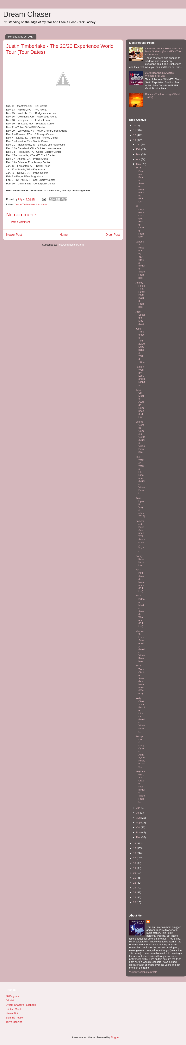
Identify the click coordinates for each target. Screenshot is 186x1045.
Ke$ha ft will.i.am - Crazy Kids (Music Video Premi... (140, 786)
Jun (138, 807)
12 (135, 135)
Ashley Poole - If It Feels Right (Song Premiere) (140, 294)
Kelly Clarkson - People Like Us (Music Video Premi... (140, 715)
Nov (138, 832)
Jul (138, 812)
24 (135, 892)
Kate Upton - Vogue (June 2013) (140, 507)
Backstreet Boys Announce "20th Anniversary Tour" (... (140, 536)
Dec (138, 837)
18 (135, 863)
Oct (138, 827)
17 (135, 858)
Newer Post (14, 234)
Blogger (115, 1037)
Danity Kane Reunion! (139, 561)
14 (135, 843)
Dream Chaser (27, 14)
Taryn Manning (14, 1021)
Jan (138, 144)
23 (135, 887)
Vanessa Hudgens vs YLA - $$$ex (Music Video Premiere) (140, 259)
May (139, 164)
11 (135, 130)
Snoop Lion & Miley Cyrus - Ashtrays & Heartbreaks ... (140, 751)
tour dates (41, 204)
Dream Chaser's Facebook (21, 1004)
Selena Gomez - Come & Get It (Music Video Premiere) (140, 436)
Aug (138, 817)
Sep (138, 822)
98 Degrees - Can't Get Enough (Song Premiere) (139, 221)
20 (135, 872)
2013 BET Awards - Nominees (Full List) (139, 581)
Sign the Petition (15, 1017)
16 (135, 853)
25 (135, 897)
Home (64, 234)
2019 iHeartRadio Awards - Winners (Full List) (160, 74)
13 (135, 140)
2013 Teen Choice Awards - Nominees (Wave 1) (140, 680)
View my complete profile (143, 971)
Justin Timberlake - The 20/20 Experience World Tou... (140, 345)
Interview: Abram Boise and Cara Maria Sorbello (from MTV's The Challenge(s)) (163, 51)
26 (135, 902)
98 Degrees (12, 996)
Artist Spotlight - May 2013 (140, 317)
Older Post (112, 234)
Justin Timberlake (25, 204)
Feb (138, 149)
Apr (138, 159)
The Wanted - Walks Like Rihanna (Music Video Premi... (140, 475)
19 (135, 868)
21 (135, 877)
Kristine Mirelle (14, 1009)
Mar (138, 154)
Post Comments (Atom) (71, 244)
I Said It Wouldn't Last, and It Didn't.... (140, 375)
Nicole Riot (12, 1013)
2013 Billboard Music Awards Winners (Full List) (140, 611)
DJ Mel (10, 1000)
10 (135, 125)
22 (135, 882)
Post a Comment (20, 221)
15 (135, 848)
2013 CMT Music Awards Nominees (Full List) (139, 403)
